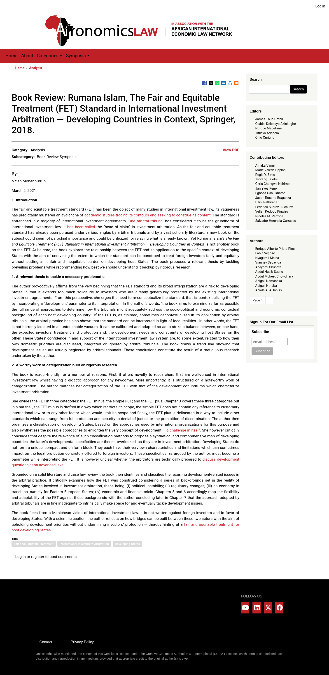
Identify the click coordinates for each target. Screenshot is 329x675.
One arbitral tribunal (145, 221)
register (37, 556)
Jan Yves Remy (266, 188)
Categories (47, 55)
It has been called (79, 227)
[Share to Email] (236, 83)
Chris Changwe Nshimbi (272, 184)
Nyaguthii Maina (267, 258)
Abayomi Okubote (268, 267)
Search (298, 89)
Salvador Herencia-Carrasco (275, 221)
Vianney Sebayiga (268, 262)
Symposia (76, 55)
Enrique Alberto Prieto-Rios (275, 249)
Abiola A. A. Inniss (268, 290)
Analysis (35, 68)
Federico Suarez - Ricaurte (274, 207)
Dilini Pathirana (266, 202)
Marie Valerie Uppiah (270, 170)
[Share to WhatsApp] (217, 83)
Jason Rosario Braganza (273, 198)
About (27, 55)
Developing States (127, 544)
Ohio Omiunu (264, 137)
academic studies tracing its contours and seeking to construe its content (147, 215)
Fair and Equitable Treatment (34, 544)
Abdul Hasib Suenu (269, 272)
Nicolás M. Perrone (269, 216)
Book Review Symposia (57, 156)
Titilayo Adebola (267, 133)
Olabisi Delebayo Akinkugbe (275, 124)
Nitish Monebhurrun (29, 181)
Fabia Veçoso (265, 253)
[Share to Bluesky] (230, 83)
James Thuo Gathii (269, 119)
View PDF (231, 150)
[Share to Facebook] (204, 83)
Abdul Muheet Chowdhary (274, 276)
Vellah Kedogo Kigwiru (271, 211)
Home (11, 55)
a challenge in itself (183, 430)
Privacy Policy (82, 642)
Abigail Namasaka (268, 281)
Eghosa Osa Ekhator (270, 193)
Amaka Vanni (265, 165)
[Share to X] (211, 83)
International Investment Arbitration (84, 544)
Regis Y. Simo (265, 175)
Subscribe (260, 332)
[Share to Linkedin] (223, 83)
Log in (320, 6)
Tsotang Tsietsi (266, 179)
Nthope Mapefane (268, 128)
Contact (46, 642)
